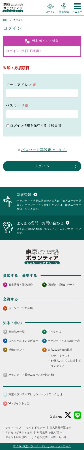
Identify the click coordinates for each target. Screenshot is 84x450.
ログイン (42, 166)
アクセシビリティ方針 (18, 432)
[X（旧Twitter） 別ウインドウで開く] (68, 415)
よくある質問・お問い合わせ (49, 437)
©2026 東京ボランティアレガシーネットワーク (42, 446)
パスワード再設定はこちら (44, 150)
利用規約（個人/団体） (51, 432)
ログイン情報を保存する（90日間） (37, 125)
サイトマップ (13, 427)
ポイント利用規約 (16, 437)
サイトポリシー (35, 427)
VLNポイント (42, 41)
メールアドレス (21, 85)
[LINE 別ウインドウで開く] (77, 415)
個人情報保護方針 (60, 427)
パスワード (17, 105)
